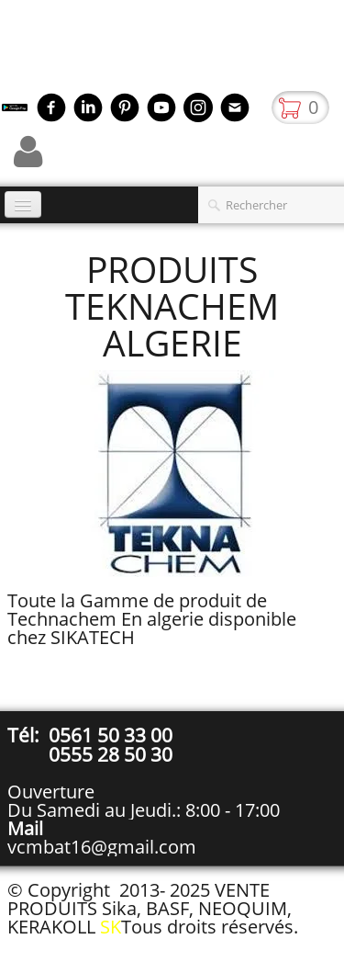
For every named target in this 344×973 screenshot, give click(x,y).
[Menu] (23, 204)
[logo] (7, 50)
